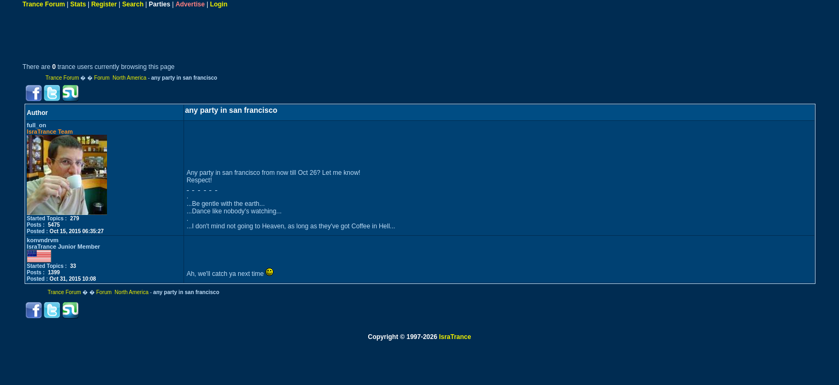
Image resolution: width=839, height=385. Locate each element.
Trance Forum (43, 4)
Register (104, 4)
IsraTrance (455, 337)
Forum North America (120, 78)
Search (132, 4)
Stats (78, 4)
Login (218, 4)
